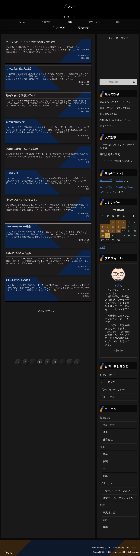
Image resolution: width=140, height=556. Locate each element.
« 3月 (102, 247)
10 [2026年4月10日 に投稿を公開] (123, 226)
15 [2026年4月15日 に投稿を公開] (113, 231)
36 (55, 366)
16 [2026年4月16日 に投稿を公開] (118, 231)
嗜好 (102, 446)
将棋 (105, 476)
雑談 (105, 520)
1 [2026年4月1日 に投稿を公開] (113, 222)
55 (70, 366)
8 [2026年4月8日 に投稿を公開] (113, 226)
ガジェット (106, 483)
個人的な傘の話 (108, 114)
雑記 (102, 505)
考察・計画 (109, 425)
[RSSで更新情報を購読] (122, 350)
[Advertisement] (48, 336)
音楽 (105, 454)
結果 (105, 432)
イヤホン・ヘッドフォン (116, 490)
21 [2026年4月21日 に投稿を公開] (107, 235)
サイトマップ (107, 382)
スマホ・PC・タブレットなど (119, 498)
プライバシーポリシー (112, 389)
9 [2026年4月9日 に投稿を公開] (118, 226)
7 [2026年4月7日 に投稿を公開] (107, 226)
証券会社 (108, 439)
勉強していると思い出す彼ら (116, 108)
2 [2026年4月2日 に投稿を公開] (118, 222)
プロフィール (107, 396)
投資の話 (105, 417)
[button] (134, 82)
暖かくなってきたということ (116, 102)
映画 (105, 461)
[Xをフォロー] (114, 350)
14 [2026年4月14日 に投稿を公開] (107, 231)
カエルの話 (106, 180)
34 (40, 366)
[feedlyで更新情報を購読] (118, 350)
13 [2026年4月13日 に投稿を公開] (102, 231)
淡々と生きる (107, 125)
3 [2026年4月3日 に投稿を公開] (123, 222)
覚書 (105, 527)
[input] (118, 82)
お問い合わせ (107, 374)
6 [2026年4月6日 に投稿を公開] (102, 226)
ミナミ (119, 180)
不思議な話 (109, 512)
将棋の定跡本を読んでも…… (116, 120)
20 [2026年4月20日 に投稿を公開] (102, 235)
